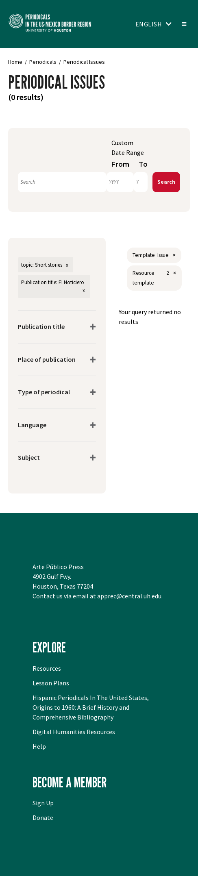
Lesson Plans (51, 683)
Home (15, 61)
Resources (47, 668)
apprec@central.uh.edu (129, 596)
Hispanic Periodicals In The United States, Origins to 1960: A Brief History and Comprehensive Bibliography (91, 707)
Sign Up (43, 803)
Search (166, 181)
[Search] (62, 182)
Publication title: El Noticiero (52, 282)
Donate (43, 817)
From (120, 164)
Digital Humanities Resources (74, 732)
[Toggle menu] (183, 24)
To (143, 164)
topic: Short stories (41, 264)
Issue (163, 255)
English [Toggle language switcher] (148, 24)
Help (39, 746)
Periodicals (43, 61)
